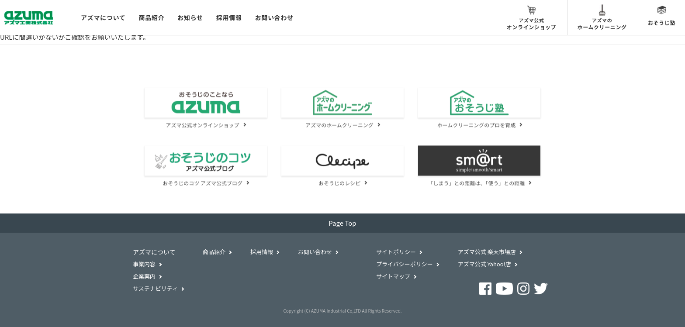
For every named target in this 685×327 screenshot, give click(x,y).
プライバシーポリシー (404, 264)
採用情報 (229, 17)
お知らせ (190, 17)
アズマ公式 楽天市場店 (487, 252)
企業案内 (144, 276)
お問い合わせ (274, 17)
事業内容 (144, 264)
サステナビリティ (155, 288)
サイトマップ (393, 276)
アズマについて (103, 17)
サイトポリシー (396, 252)
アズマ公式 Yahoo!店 (484, 264)
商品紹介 (151, 17)
